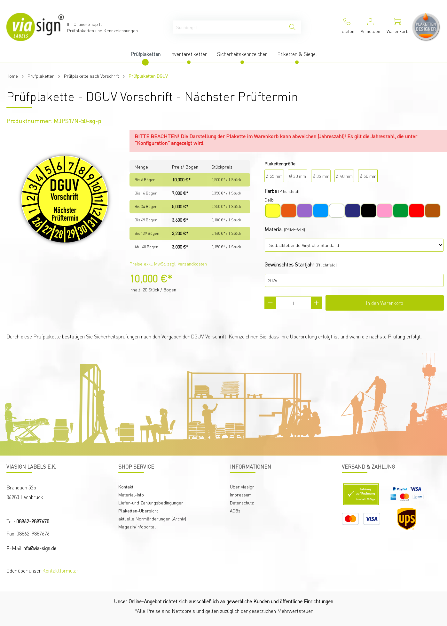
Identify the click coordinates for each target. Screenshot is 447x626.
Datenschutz (242, 502)
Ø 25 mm (274, 176)
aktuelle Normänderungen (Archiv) (152, 518)
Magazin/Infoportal (137, 526)
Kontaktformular (60, 570)
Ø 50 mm (367, 176)
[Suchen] (292, 27)
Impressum (241, 494)
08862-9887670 (32, 521)
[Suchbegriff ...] (228, 27)
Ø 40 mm (344, 176)
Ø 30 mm (297, 176)
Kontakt (125, 486)
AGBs (235, 510)
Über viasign (242, 486)
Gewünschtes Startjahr (289, 264)
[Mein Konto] (370, 27)
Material (273, 229)
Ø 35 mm (320, 176)
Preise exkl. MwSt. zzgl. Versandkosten (168, 263)
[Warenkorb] (397, 27)
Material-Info (131, 494)
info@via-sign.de (39, 548)
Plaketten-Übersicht (138, 510)
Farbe (270, 191)
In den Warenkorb (384, 302)
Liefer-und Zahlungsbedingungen (151, 502)
